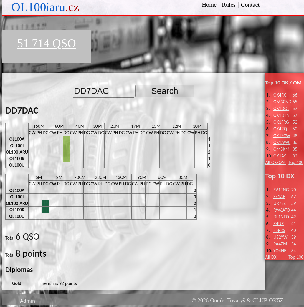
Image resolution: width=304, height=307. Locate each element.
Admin (27, 300)
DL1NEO (281, 217)
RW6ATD (281, 210)
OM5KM (281, 149)
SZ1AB (279, 196)
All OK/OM (275, 162)
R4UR (278, 223)
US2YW (280, 237)
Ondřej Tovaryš (227, 300)
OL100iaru (45, 7)
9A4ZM (280, 244)
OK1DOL (281, 108)
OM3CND (282, 101)
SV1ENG (281, 190)
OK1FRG (281, 122)
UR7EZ (279, 203)
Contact (250, 4)
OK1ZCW (281, 135)
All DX (270, 257)
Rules (229, 4)
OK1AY (279, 156)
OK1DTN (281, 115)
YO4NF (279, 250)
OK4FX (279, 95)
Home (209, 4)
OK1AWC (281, 142)
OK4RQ (280, 129)
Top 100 (295, 162)
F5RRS (279, 230)
